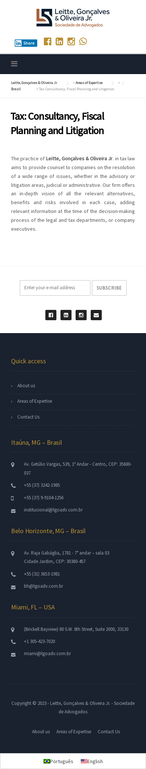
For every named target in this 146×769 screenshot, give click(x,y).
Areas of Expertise (34, 401)
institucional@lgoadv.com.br (53, 510)
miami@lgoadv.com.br (47, 653)
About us (26, 385)
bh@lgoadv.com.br (43, 586)
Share (25, 43)
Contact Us (28, 417)
